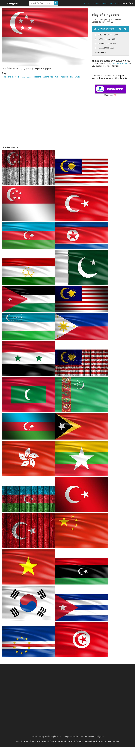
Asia (4, 77)
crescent (37, 77)
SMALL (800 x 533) (106, 48)
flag (17, 77)
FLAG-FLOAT (26, 77)
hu (111, 3)
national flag (48, 77)
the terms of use (120, 63)
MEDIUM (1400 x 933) (107, 43)
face (131, 3)
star (71, 77)
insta (124, 3)
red (56, 77)
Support (95, 3)
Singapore (64, 77)
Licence (87, 3)
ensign (11, 77)
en (115, 3)
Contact (104, 3)
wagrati (13, 3)
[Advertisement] (113, 124)
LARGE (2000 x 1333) (106, 39)
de (118, 3)
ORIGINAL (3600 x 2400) (108, 34)
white (77, 77)
